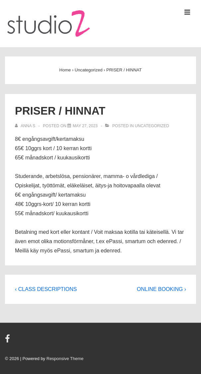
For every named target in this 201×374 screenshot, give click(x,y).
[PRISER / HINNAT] (85, 126)
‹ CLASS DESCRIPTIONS (46, 289)
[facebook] (8, 340)
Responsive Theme (65, 358)
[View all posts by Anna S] (25, 126)
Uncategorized (152, 126)
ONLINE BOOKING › (161, 289)
